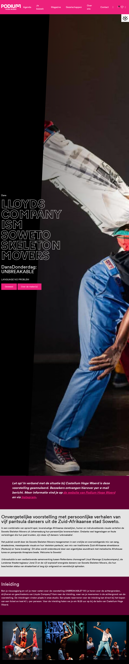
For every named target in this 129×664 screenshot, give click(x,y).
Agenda (27, 7)
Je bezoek (40, 7)
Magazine (56, 7)
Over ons (89, 7)
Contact (104, 7)
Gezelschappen (74, 7)
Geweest (9, 286)
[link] (118, 7)
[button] (125, 18)
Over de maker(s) (29, 286)
